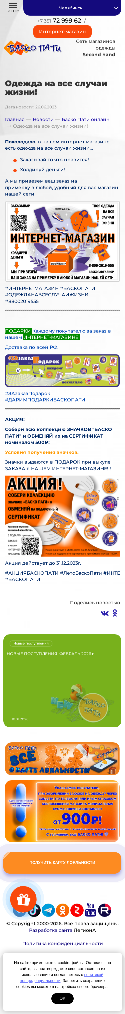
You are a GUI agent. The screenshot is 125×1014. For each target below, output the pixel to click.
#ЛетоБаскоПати (81, 573)
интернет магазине (84, 142)
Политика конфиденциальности (62, 943)
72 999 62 (59, 20)
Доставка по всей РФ (31, 347)
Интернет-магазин (62, 32)
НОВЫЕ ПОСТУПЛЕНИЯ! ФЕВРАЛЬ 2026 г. (51, 653)
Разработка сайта (50, 930)
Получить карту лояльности (62, 862)
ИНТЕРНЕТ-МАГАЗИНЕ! (51, 337)
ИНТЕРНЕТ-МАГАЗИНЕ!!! (81, 469)
